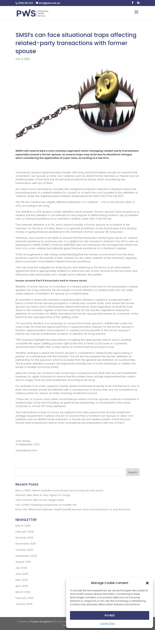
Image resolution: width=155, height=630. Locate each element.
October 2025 (24, 550)
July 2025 (21, 568)
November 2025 (25, 543)
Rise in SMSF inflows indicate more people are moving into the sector (59, 490)
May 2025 (21, 580)
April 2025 (21, 586)
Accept (109, 615)
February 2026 (24, 531)
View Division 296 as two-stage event (39, 500)
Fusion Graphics (41, 621)
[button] (147, 583)
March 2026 (23, 525)
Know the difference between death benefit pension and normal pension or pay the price (72, 509)
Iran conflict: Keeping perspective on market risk (45, 505)
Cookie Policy (107, 623)
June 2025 (21, 574)
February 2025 (24, 598)
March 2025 (22, 592)
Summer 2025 (24, 537)
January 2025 (23, 604)
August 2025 (23, 562)
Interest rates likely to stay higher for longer (43, 495)
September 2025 (26, 556)
